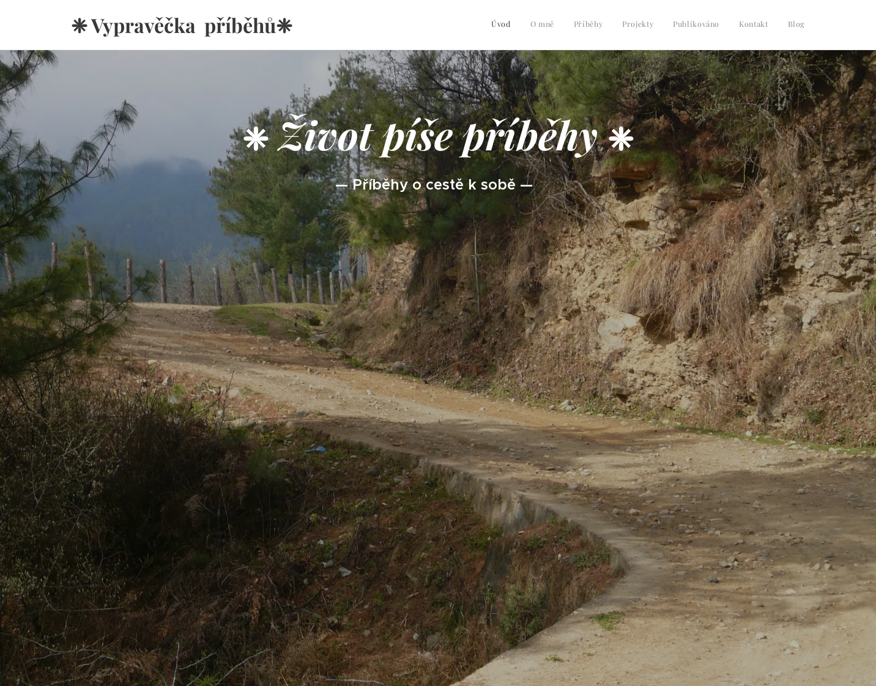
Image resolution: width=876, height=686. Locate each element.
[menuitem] (691, 25)
